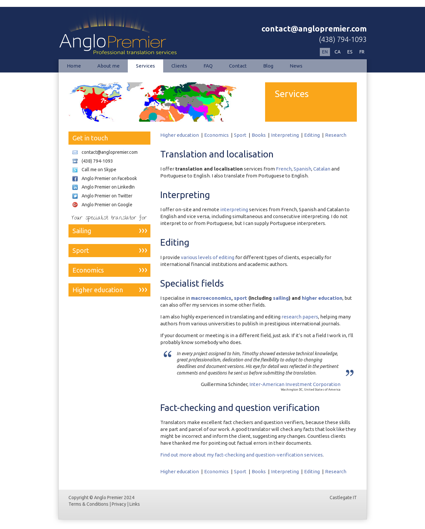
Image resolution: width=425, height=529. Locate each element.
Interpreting (285, 135)
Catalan (321, 169)
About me (108, 66)
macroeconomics (211, 298)
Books (259, 135)
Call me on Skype (99, 169)
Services (145, 66)
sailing (281, 298)
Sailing (81, 230)
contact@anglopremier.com (314, 28)
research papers (299, 316)
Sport (240, 135)
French (284, 169)
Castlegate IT (343, 497)
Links (134, 504)
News (296, 66)
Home (74, 66)
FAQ (208, 66)
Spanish (302, 169)
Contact (238, 66)
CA (337, 51)
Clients (179, 66)
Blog (268, 66)
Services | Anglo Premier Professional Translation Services (127, 31)
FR (361, 51)
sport (240, 298)
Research (335, 135)
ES (350, 51)
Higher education (179, 135)
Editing (312, 135)
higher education (322, 298)
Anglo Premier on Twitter (107, 195)
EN (325, 51)
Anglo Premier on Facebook (109, 178)
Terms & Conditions (88, 504)
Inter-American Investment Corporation (294, 384)
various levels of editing (207, 257)
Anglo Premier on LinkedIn (108, 187)
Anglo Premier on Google (107, 204)
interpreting (234, 209)
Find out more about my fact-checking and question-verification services (241, 455)
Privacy (119, 504)
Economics (216, 135)
